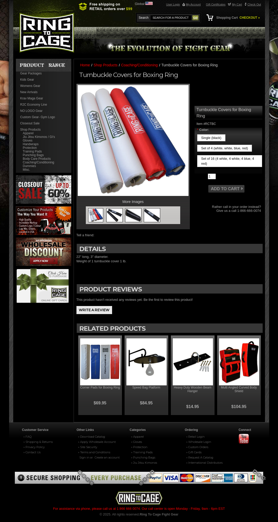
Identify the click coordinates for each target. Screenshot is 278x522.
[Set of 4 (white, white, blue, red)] (224, 148)
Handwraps (31, 144)
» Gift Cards (194, 452)
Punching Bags (33, 155)
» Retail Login (195, 436)
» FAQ (27, 436)
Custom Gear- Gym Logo (37, 117)
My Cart (237, 4)
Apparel (28, 133)
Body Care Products (37, 159)
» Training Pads (142, 452)
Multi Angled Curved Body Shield (239, 389)
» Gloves (136, 442)
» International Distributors (204, 462)
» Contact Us (32, 452)
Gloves (28, 140)
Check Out (254, 4)
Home (85, 65)
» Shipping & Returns (38, 442)
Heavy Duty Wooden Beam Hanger (192, 389)
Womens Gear (30, 86)
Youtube (246, 439)
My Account (193, 4)
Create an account (107, 457)
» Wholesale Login (198, 442)
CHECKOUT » (249, 18)
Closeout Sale (30, 123)
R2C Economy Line (33, 104)
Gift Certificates (215, 4)
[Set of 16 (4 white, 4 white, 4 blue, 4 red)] (229, 161)
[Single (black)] (211, 137)
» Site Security (87, 447)
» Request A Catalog (199, 457)
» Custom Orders (197, 447)
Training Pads (32, 151)
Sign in (84, 457)
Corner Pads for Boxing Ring (100, 387)
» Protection (139, 447)
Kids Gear (27, 79)
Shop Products (30, 129)
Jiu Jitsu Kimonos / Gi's (39, 137)
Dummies (29, 166)
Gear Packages (31, 73)
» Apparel (137, 436)
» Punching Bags (143, 457)
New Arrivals (29, 92)
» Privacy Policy (34, 447)
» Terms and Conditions (94, 452)
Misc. (26, 169)
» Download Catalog (91, 436)
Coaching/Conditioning (38, 162)
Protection (30, 148)
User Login (173, 4)
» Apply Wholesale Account (97, 442)
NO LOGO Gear (31, 111)
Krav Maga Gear (31, 98)
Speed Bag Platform (146, 387)
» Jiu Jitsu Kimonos (144, 462)
